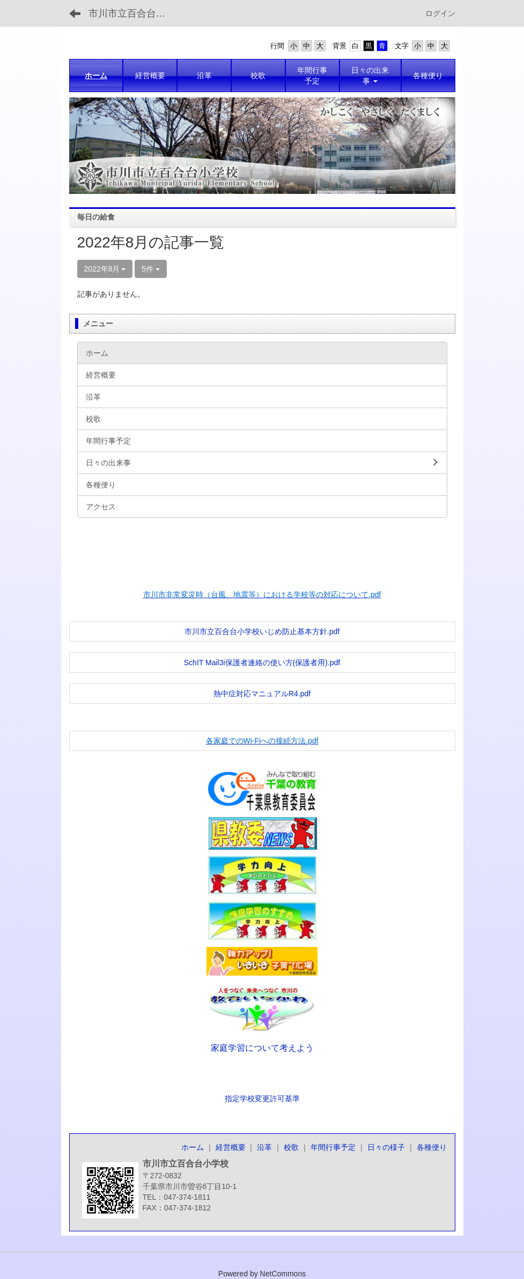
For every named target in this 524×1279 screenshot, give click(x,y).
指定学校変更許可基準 (262, 1098)
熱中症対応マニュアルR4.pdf (262, 693)
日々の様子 (386, 1147)
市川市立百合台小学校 (133, 13)
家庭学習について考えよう (262, 1047)
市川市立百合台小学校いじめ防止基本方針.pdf (262, 631)
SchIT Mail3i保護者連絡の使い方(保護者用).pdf (262, 662)
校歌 (291, 1147)
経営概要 (231, 1147)
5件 (151, 269)
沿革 (264, 1147)
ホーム (192, 1147)
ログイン (440, 13)
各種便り (432, 1147)
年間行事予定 (333, 1147)
